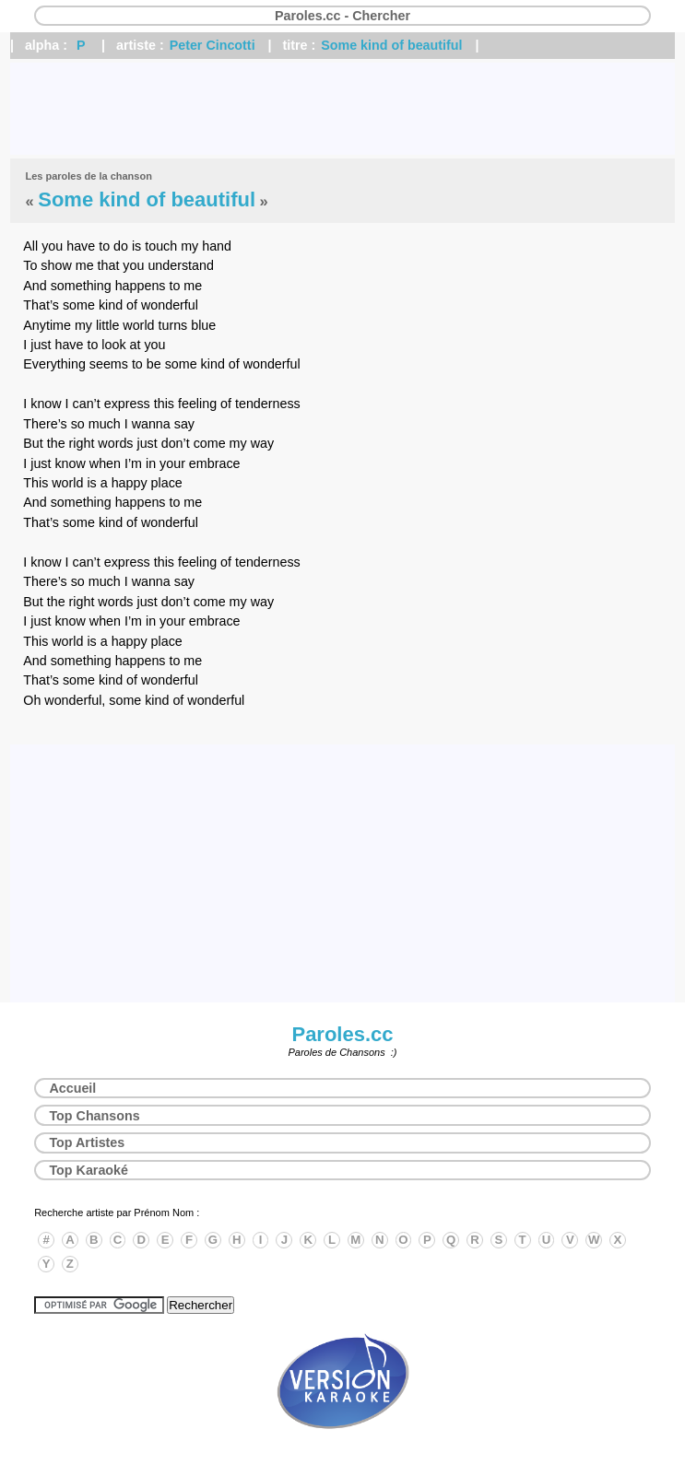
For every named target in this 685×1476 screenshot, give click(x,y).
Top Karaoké (88, 1170)
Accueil (72, 1088)
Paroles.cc (342, 1034)
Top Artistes (86, 1142)
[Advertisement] (342, 109)
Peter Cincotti (212, 45)
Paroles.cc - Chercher (342, 15)
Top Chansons (94, 1115)
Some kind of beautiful (391, 45)
